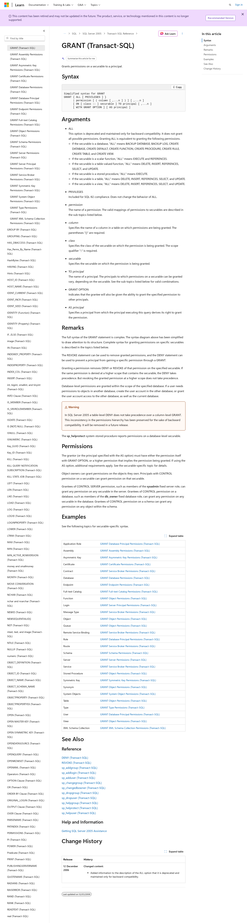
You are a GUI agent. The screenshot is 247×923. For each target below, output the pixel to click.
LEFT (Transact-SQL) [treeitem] (18, 483)
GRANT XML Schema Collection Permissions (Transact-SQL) (133, 728)
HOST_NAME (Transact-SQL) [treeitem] (23, 286)
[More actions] (182, 33)
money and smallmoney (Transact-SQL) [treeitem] (20, 568)
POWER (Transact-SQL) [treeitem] (20, 846)
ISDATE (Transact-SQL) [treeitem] (19, 420)
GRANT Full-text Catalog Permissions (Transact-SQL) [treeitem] (25, 122)
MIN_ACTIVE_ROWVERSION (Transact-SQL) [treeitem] (22, 557)
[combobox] (24, 38)
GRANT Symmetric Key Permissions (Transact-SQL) (128, 680)
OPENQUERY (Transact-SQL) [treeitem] (23, 754)
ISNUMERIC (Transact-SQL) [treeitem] (22, 439)
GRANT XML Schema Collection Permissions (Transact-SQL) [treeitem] (27, 221)
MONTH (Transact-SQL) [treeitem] (20, 577)
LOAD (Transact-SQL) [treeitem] (19, 502)
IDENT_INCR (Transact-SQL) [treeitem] (22, 299)
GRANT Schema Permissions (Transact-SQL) (124, 653)
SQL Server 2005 (92, 33)
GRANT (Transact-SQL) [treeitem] (22, 48)
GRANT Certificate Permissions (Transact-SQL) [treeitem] (26, 78)
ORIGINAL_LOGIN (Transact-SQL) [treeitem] (25, 800)
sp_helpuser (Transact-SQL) (79, 813)
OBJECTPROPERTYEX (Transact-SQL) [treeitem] (24, 706)
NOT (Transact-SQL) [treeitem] (18, 625)
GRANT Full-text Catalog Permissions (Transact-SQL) (129, 591)
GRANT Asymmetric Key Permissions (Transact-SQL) (128, 557)
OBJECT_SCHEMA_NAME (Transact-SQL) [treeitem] (21, 689)
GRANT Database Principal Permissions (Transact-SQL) (130, 543)
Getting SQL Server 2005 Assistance (84, 831)
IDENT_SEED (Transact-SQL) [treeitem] (22, 306)
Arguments (210, 45)
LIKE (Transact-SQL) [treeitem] (18, 496)
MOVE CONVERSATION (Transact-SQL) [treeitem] (20, 586)
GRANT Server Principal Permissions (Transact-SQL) (128, 605)
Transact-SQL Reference (120, 33)
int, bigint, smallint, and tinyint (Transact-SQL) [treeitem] (23, 387)
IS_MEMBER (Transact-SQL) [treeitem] (22, 402)
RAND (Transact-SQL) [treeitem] (19, 896)
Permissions (210, 54)
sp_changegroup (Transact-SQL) (82, 783)
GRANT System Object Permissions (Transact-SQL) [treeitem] (25, 199)
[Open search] (230, 5)
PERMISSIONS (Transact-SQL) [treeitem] (23, 833)
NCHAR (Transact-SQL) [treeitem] (20, 594)
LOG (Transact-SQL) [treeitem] (18, 509)
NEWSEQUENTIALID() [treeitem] (19, 618)
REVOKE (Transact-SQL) (76, 762)
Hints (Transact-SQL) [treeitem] (18, 273)
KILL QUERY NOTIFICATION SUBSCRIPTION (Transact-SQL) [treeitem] (24, 468)
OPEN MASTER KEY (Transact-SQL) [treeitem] (23, 724)
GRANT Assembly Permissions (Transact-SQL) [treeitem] (26, 57)
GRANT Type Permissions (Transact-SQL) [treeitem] (23, 210)
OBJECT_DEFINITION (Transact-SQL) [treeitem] (24, 665)
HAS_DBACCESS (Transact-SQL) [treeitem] (24, 242)
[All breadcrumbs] (65, 33)
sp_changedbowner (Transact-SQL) (83, 788)
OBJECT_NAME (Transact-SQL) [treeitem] (24, 680)
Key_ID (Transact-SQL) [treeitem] (19, 452)
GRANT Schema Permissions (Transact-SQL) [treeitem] (25, 144)
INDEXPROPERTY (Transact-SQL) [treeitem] (25, 365)
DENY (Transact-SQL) (75, 757)
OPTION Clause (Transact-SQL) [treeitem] (24, 780)
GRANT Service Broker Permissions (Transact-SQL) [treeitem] (25, 177)
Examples (209, 59)
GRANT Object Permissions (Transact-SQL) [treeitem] (25, 133)
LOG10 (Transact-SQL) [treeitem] (19, 516)
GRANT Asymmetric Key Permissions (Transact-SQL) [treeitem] (25, 67)
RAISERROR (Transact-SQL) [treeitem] (22, 890)
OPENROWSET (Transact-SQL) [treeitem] (23, 761)
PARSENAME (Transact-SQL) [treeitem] (22, 820)
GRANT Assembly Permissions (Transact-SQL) (125, 550)
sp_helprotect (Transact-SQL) (80, 808)
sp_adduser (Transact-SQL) (78, 778)
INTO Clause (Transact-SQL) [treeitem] (22, 395)
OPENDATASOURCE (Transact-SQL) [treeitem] (24, 746)
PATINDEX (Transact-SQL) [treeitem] (21, 826)
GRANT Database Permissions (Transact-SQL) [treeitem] (26, 89)
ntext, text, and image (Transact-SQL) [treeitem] (25, 634)
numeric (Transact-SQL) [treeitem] (20, 656)
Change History (212, 68)
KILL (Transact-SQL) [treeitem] (18, 459)
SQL (74, 33)
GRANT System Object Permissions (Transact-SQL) (128, 694)
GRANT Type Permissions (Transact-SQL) (122, 707)
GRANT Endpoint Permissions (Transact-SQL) (124, 584)
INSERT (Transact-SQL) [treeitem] (19, 378)
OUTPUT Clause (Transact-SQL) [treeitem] (24, 806)
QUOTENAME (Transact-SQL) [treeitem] (23, 876)
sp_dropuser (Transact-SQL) (79, 798)
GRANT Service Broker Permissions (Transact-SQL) (127, 571)
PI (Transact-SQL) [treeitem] (16, 839)
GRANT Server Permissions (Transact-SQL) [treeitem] (24, 155)
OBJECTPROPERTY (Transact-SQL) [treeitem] (25, 697)
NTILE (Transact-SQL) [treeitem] (19, 643)
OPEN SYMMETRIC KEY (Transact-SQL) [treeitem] (26, 735)
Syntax (207, 40)
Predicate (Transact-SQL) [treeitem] (21, 852)
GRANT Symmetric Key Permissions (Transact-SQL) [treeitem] (25, 188)
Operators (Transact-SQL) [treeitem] (21, 774)
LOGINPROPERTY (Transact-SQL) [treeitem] (25, 522)
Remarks (208, 49)
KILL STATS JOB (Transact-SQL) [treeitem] (24, 476)
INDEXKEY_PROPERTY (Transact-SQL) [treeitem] (25, 356)
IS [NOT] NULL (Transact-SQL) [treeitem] (23, 426)
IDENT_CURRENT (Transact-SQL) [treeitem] (25, 293)
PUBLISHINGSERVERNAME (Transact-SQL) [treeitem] (22, 868)
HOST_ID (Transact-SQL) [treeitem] (20, 280)
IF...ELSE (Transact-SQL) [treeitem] (20, 334)
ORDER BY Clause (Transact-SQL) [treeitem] (25, 793)
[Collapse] (44, 31)
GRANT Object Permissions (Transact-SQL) (123, 598)
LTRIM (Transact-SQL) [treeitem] (19, 535)
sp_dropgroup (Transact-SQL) (80, 793)
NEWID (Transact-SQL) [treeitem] (19, 612)
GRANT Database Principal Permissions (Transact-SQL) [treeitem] (25, 100)
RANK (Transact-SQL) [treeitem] (19, 903)
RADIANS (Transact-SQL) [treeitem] (21, 883)
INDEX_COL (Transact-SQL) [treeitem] (22, 371)
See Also (208, 64)
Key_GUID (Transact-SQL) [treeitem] (21, 446)
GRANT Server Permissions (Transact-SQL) (123, 659)
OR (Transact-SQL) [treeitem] (17, 787)
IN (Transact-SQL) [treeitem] (17, 347)
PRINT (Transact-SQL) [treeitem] (19, 859)
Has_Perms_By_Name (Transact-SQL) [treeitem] (24, 251)
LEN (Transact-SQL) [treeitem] (18, 489)
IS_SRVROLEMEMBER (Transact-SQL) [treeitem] (25, 411)
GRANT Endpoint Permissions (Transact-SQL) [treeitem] (26, 111)
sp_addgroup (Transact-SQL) (79, 767)
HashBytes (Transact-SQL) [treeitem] (21, 260)
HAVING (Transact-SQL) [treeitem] (20, 266)
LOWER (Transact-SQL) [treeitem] (20, 529)
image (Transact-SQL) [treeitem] (19, 341)
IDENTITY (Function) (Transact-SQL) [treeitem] (24, 315)
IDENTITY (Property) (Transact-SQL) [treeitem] (24, 326)
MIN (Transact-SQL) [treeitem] (18, 548)
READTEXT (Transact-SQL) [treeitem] (21, 909)
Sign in (239, 4)
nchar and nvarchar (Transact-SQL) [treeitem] (23, 603)
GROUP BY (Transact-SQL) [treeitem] (21, 229)
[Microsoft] (6, 5)
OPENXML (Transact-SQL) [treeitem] (21, 767)
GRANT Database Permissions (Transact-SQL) (125, 578)
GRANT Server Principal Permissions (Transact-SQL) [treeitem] (25, 166)
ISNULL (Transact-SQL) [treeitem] (20, 433)
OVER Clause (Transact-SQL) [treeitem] (22, 813)
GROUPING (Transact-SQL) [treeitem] (22, 236)
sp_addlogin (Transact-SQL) (79, 773)
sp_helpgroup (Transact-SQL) (80, 803)
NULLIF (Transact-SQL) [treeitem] (19, 649)
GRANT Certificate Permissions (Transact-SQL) (125, 564)
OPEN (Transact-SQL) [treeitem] (19, 715)
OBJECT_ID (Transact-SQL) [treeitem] (21, 673)
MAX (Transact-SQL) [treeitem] (18, 542)
